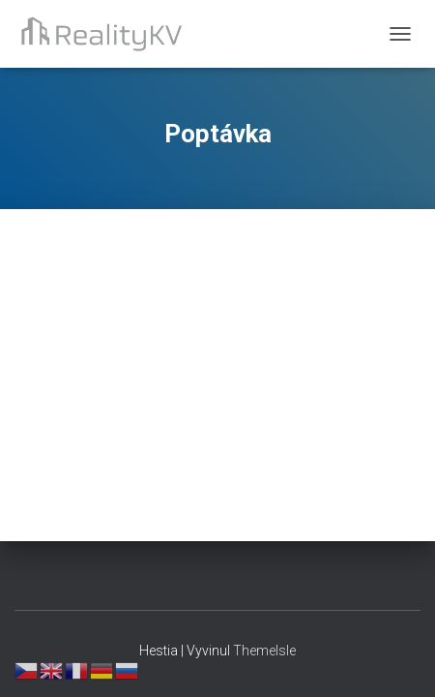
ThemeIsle (264, 650)
